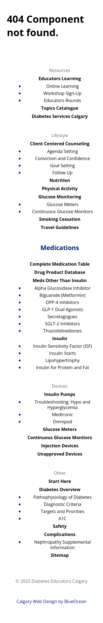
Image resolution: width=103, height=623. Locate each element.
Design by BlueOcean (65, 601)
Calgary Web (29, 601)
